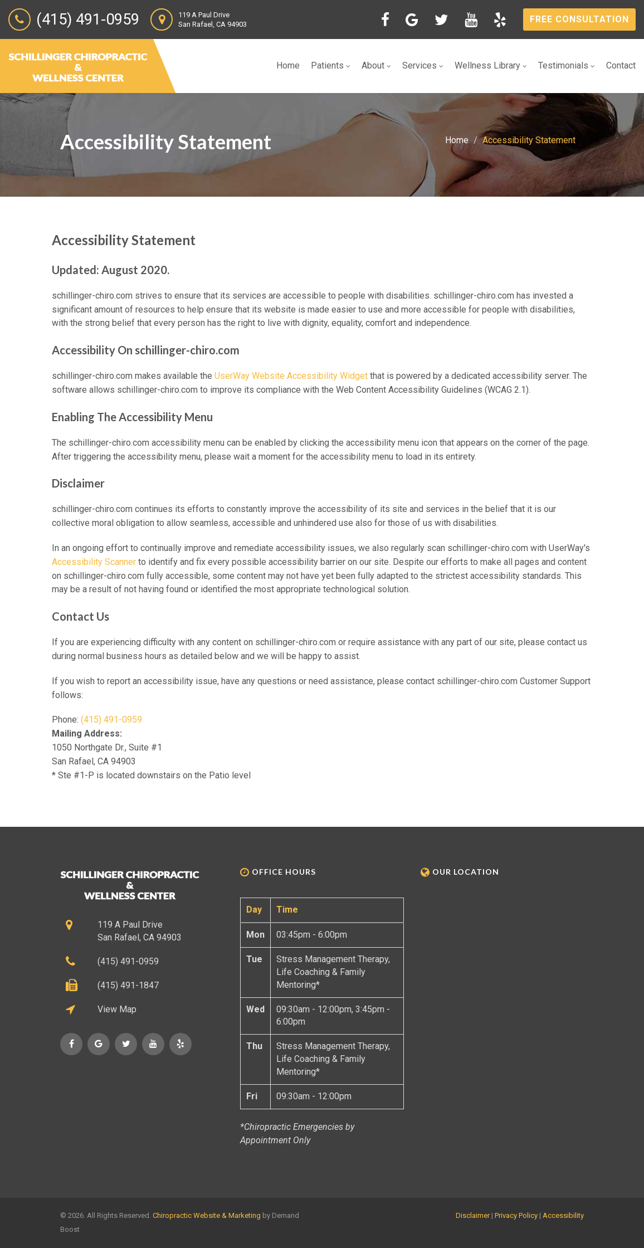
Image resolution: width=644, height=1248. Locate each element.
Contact (621, 65)
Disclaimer (473, 1215)
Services (422, 65)
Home (288, 65)
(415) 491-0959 (111, 719)
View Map (116, 1009)
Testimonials (566, 65)
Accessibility (563, 1215)
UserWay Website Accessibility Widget (291, 375)
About (376, 65)
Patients (330, 65)
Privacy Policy (516, 1215)
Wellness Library (491, 65)
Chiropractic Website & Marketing (207, 1215)
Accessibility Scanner (94, 562)
